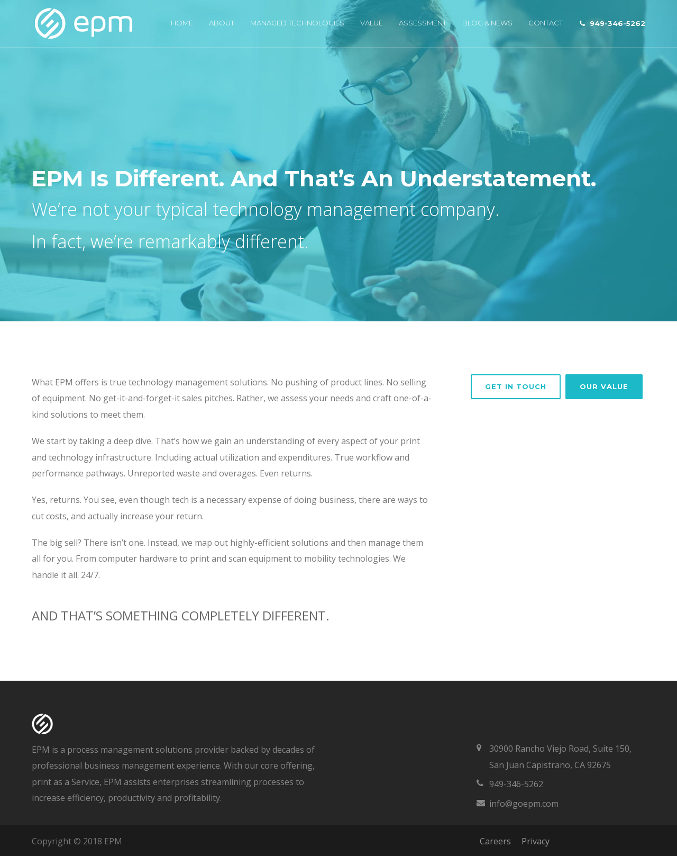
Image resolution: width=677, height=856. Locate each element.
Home (182, 23)
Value (371, 23)
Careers (495, 841)
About (221, 23)
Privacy (536, 841)
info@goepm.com (524, 803)
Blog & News (487, 23)
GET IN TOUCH (515, 386)
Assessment (422, 23)
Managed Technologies (297, 23)
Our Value (604, 386)
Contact (545, 23)
